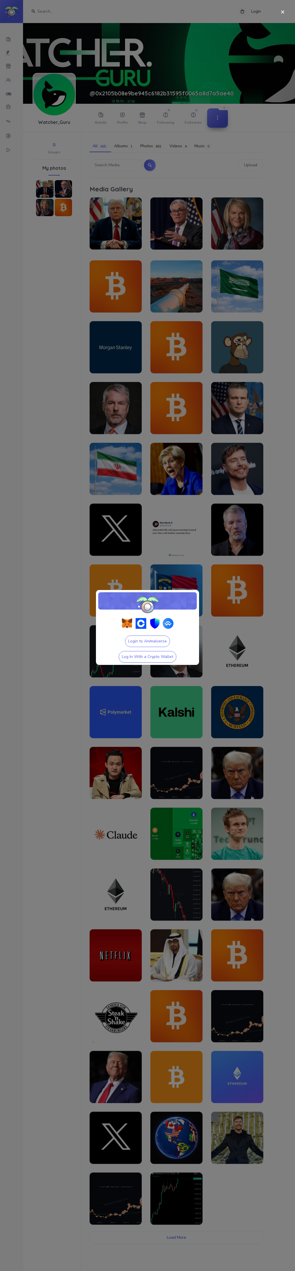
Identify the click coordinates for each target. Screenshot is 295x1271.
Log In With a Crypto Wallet (147, 656)
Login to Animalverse (147, 641)
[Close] (282, 12)
